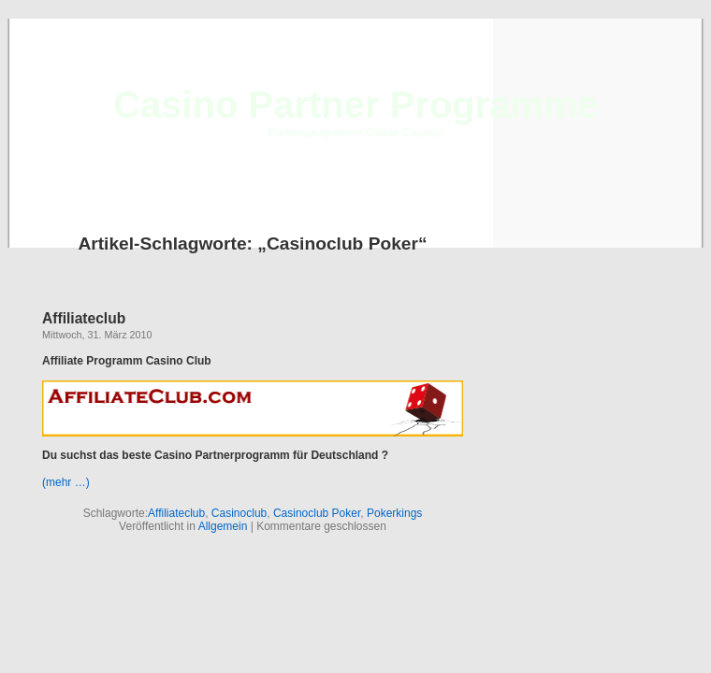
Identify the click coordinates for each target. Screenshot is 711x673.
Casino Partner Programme (355, 104)
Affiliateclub (83, 318)
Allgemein (223, 526)
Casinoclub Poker (316, 513)
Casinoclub (239, 513)
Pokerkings (394, 513)
